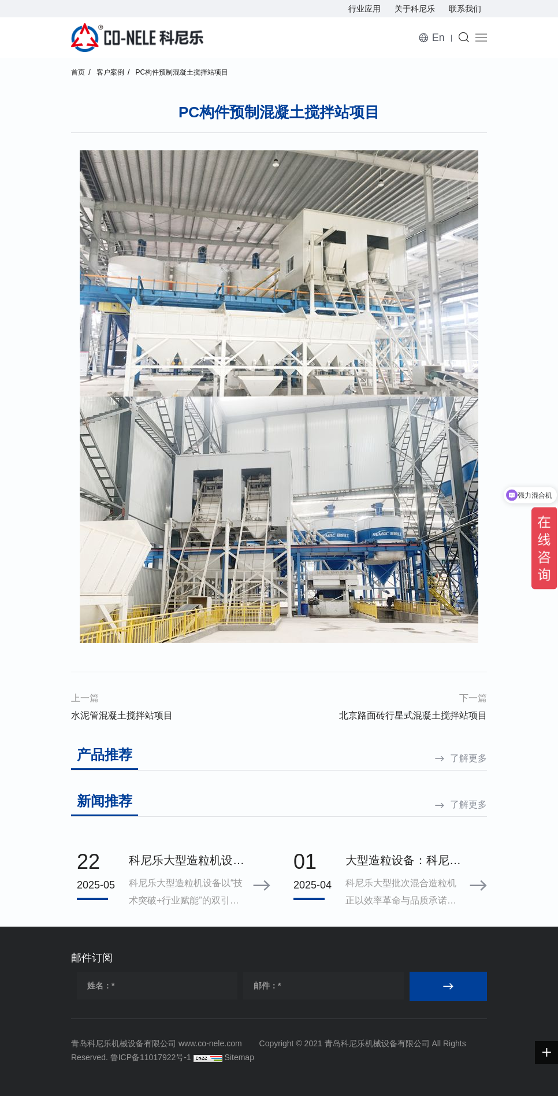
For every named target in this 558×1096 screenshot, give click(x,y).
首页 (78, 72)
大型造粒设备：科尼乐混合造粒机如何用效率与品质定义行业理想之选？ (403, 861)
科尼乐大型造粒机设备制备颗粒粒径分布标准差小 (186, 861)
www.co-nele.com (210, 1043)
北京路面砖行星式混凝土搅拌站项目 (413, 715)
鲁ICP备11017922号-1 (150, 1057)
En (438, 37)
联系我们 (465, 8)
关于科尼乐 (415, 8)
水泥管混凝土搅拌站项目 (122, 715)
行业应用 (364, 8)
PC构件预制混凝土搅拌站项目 (182, 72)
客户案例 (110, 72)
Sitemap (239, 1057)
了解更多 (468, 758)
